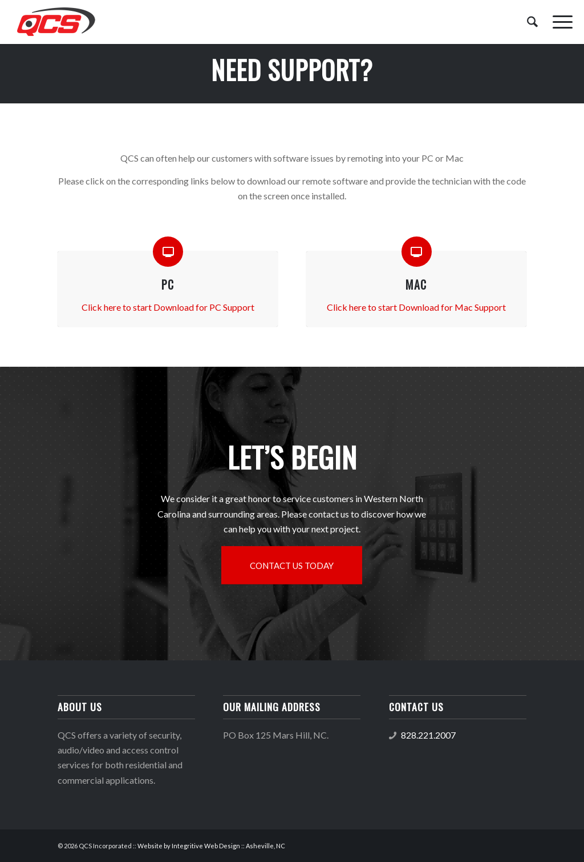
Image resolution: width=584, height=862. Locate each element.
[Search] (532, 22)
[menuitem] (532, 22)
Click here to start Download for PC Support (168, 307)
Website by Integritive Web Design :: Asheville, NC (211, 845)
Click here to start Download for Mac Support (416, 307)
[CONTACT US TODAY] (291, 565)
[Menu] (559, 22)
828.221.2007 (428, 734)
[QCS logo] (55, 22)
